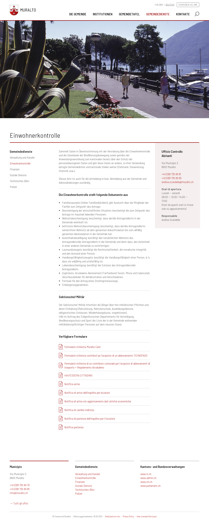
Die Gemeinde (77, 14)
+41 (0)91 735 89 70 (20, 485)
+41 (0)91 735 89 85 (171, 178)
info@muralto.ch (19, 493)
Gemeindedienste (158, 14)
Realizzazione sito (112, 516)
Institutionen (102, 14)
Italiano (159, 4)
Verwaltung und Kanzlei (22, 157)
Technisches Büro (19, 181)
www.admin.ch (148, 478)
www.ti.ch (145, 474)
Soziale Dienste (18, 175)
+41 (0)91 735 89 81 (171, 174)
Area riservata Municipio (147, 516)
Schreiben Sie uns (188, 4)
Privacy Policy (128, 516)
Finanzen (15, 169)
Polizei (13, 187)
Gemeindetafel (129, 14)
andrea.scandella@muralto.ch (178, 182)
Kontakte (183, 14)
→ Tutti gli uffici (19, 503)
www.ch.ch (146, 482)
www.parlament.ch (150, 485)
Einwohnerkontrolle (20, 163)
